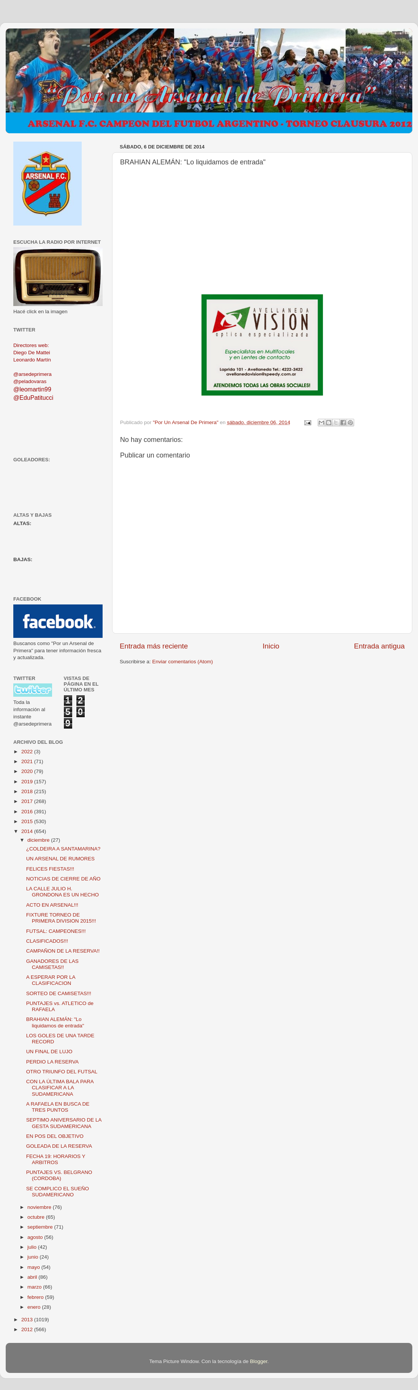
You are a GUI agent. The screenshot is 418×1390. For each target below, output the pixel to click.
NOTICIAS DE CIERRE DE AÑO (63, 879)
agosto (35, 1237)
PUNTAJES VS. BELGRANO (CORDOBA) (59, 1175)
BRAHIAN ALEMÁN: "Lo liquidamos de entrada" (55, 1022)
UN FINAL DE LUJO (49, 1051)
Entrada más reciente (154, 646)
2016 (27, 811)
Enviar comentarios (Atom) (182, 661)
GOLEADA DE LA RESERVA (59, 1146)
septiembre (40, 1227)
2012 (27, 1329)
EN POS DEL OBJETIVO (55, 1136)
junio (33, 1257)
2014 (27, 831)
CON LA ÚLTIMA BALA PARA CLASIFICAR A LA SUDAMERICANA (59, 1088)
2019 (27, 781)
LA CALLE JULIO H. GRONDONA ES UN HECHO (62, 892)
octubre (36, 1217)
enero (34, 1307)
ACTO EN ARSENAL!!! (52, 905)
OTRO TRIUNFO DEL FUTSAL (62, 1071)
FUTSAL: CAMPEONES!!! (56, 931)
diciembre (39, 840)
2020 (27, 771)
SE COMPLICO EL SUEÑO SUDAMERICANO (57, 1192)
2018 (27, 791)
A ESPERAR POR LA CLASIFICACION (50, 980)
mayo (34, 1267)
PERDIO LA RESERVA (52, 1062)
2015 (27, 821)
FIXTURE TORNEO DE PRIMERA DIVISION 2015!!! (61, 918)
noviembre (40, 1207)
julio (32, 1247)
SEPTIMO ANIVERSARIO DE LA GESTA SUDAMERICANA (63, 1123)
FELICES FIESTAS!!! (50, 869)
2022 (27, 751)
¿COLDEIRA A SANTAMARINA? (63, 849)
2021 (27, 761)
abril (32, 1277)
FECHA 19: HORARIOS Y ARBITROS (56, 1159)
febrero (36, 1297)
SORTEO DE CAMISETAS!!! (58, 993)
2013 (27, 1319)
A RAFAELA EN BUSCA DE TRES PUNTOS (58, 1107)
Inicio (271, 646)
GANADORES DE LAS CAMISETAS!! (52, 964)
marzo (35, 1287)
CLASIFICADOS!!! (47, 941)
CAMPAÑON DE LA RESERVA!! (63, 951)
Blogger (259, 1361)
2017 (27, 801)
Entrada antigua (379, 646)
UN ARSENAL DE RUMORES (60, 858)
